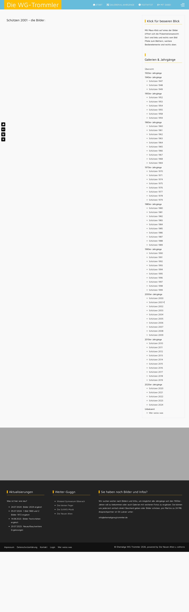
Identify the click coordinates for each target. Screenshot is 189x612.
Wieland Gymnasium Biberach (71, 501)
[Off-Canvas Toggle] (183, 5)
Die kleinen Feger (65, 505)
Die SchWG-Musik (65, 509)
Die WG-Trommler (33, 4)
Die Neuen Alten (64, 513)
